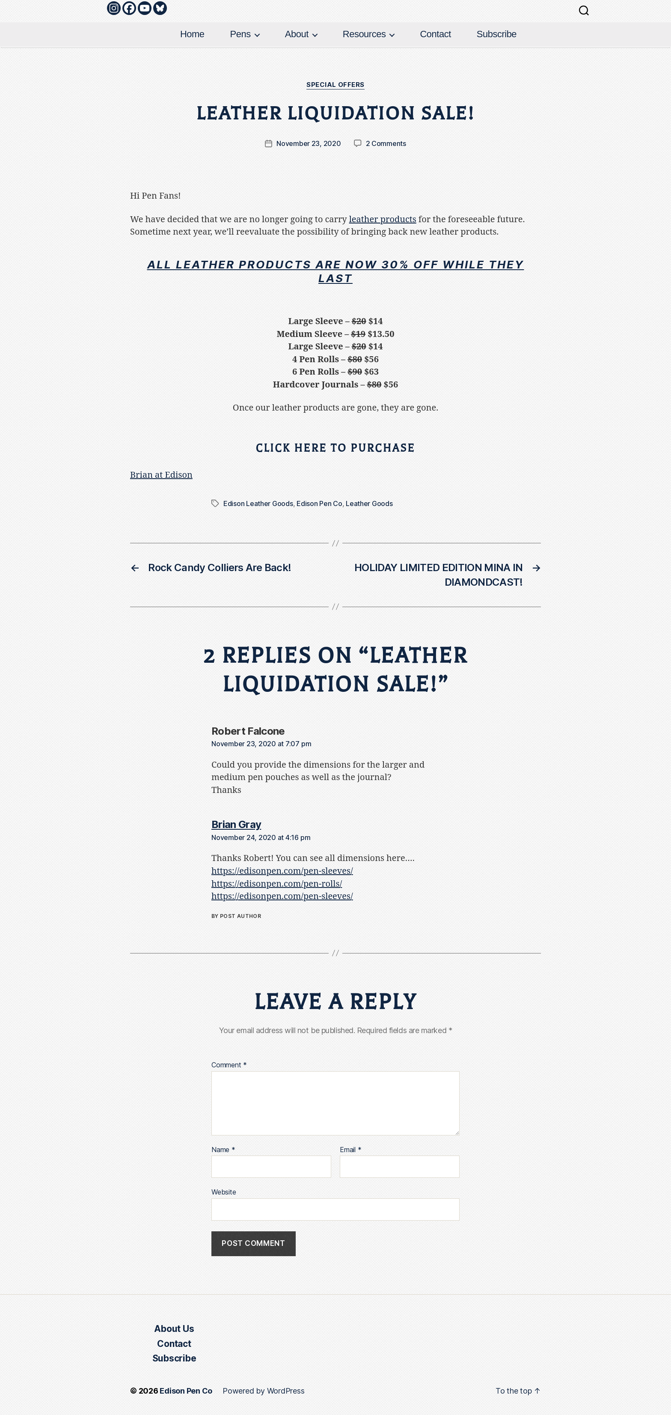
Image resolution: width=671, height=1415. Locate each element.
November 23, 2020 (308, 143)
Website (223, 1192)
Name (223, 1150)
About (297, 34)
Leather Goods (369, 503)
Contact (435, 34)
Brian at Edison (161, 475)
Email (350, 1150)
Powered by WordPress (263, 1390)
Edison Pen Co (319, 503)
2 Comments (386, 143)
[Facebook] (129, 8)
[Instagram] (114, 8)
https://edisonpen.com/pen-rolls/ (276, 884)
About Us (174, 1328)
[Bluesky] (160, 8)
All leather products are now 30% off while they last (335, 271)
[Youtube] (144, 8)
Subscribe (497, 34)
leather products (382, 219)
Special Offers (335, 85)
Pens (240, 34)
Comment (229, 1065)
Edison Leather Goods (258, 503)
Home (192, 34)
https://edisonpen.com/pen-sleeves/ (282, 871)
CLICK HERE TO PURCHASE (336, 448)
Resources (364, 34)
